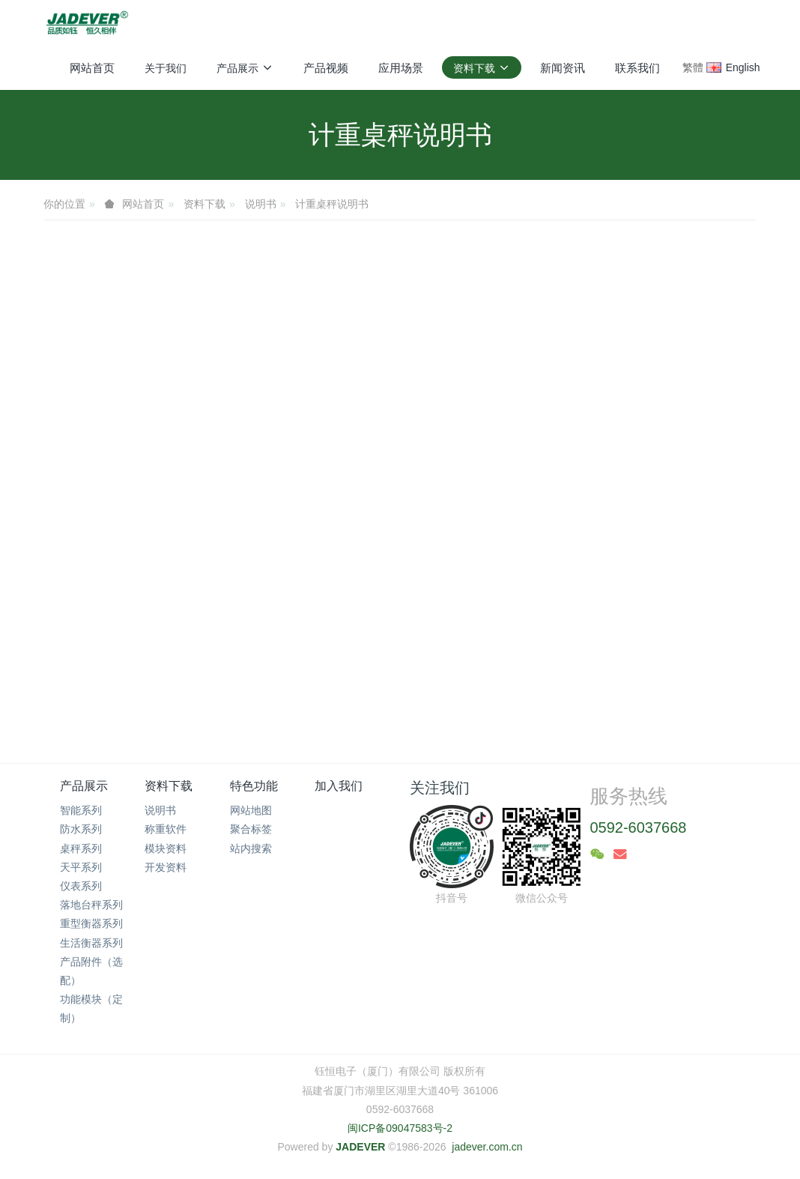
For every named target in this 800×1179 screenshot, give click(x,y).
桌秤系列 (81, 848)
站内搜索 (251, 848)
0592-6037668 (638, 827)
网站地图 (251, 810)
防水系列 (81, 829)
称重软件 (166, 829)
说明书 (260, 204)
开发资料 (166, 867)
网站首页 (92, 67)
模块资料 (166, 848)
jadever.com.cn (487, 1147)
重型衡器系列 (91, 923)
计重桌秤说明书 (332, 204)
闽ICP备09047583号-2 (400, 1128)
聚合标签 (251, 829)
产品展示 (84, 786)
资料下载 (204, 204)
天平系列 (81, 867)
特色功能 (254, 786)
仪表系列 (81, 886)
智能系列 (81, 810)
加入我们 (339, 786)
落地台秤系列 (91, 905)
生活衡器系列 (91, 943)
